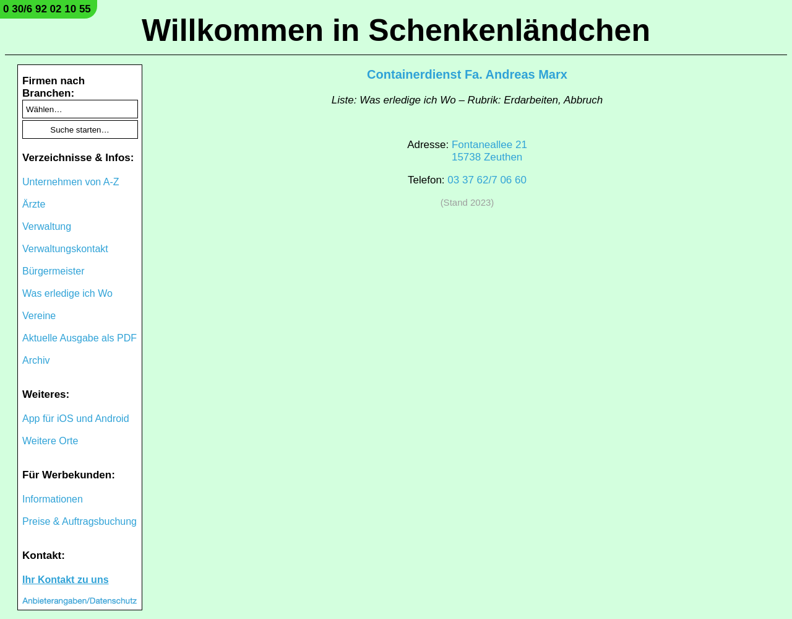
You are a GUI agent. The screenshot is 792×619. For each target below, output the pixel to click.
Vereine (39, 315)
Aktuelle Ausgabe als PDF (79, 338)
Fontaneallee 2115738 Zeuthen (489, 151)
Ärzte (33, 204)
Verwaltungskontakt (65, 249)
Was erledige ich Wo (67, 293)
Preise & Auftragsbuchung (79, 521)
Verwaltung (46, 226)
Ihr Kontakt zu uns (65, 579)
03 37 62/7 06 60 (487, 180)
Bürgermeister (53, 271)
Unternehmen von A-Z (70, 182)
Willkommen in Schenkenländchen (396, 30)
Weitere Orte (50, 441)
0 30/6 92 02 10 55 (47, 9)
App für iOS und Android (75, 418)
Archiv (36, 360)
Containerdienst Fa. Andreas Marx (467, 74)
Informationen (52, 499)
